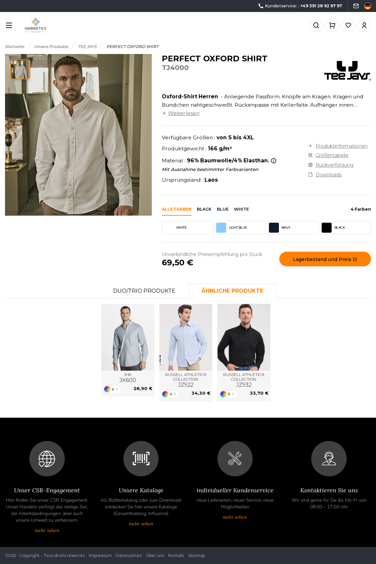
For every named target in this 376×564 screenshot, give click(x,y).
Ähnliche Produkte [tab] (232, 291)
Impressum (100, 555)
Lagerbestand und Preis (325, 259)
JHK (127, 378)
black (204, 209)
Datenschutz (129, 555)
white (241, 209)
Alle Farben (177, 209)
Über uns (155, 555)
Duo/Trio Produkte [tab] (144, 291)
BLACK (333, 228)
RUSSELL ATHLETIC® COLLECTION (185, 380)
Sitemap (196, 555)
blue (223, 209)
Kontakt (176, 555)
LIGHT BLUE (231, 228)
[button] (20, 69)
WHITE (175, 228)
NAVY (280, 228)
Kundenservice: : (300, 6)
